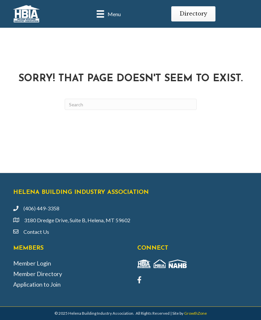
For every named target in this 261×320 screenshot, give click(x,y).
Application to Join (37, 284)
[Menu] (108, 13)
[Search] (131, 104)
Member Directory (37, 273)
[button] (193, 13)
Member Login (32, 263)
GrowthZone (195, 313)
